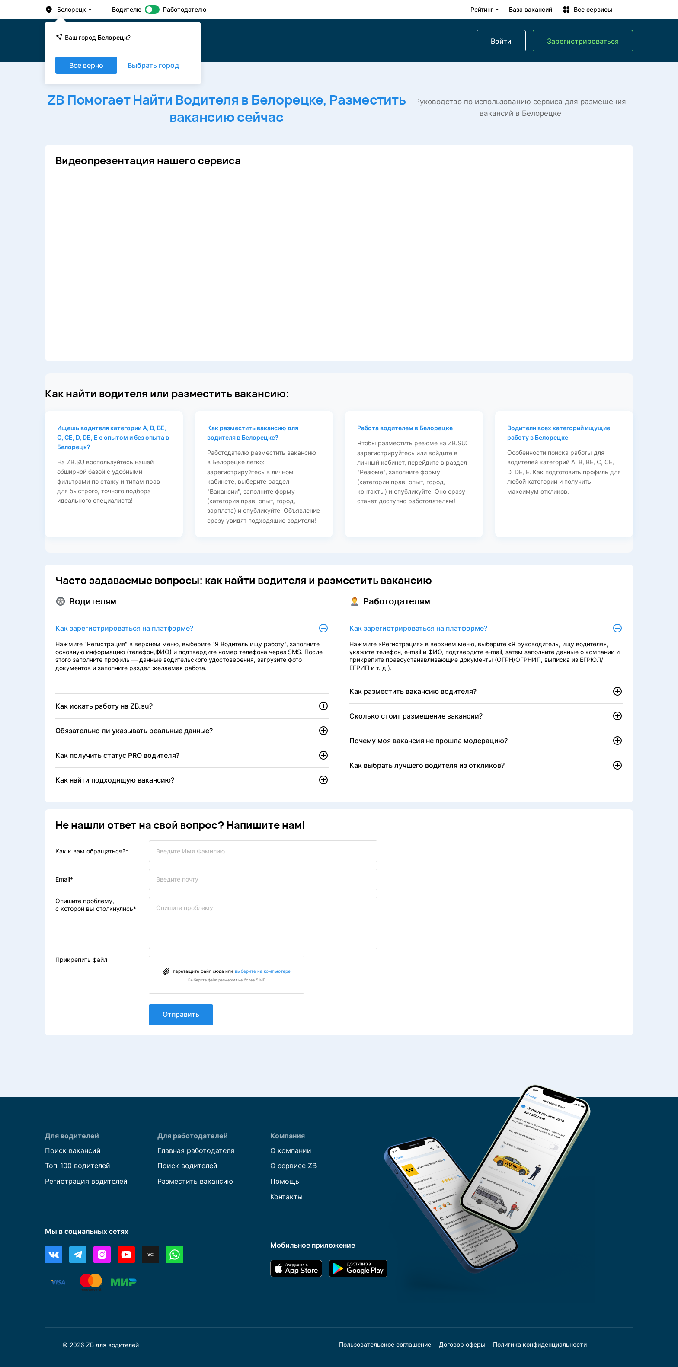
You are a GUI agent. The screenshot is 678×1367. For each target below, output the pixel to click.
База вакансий (530, 9)
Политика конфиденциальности (540, 1344)
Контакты (286, 1196)
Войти (501, 41)
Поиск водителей (187, 1165)
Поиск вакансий (73, 1150)
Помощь (284, 1181)
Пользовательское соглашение (385, 1344)
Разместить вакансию (195, 1181)
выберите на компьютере (263, 973)
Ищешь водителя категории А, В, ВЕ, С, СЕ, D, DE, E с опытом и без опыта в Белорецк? (113, 437)
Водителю (126, 9)
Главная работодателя (195, 1150)
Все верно (86, 65)
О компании (290, 1150)
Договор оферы (462, 1344)
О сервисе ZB (293, 1165)
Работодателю (184, 9)
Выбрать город (153, 65)
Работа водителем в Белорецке (405, 427)
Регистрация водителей (86, 1181)
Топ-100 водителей (77, 1165)
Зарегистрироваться (583, 41)
